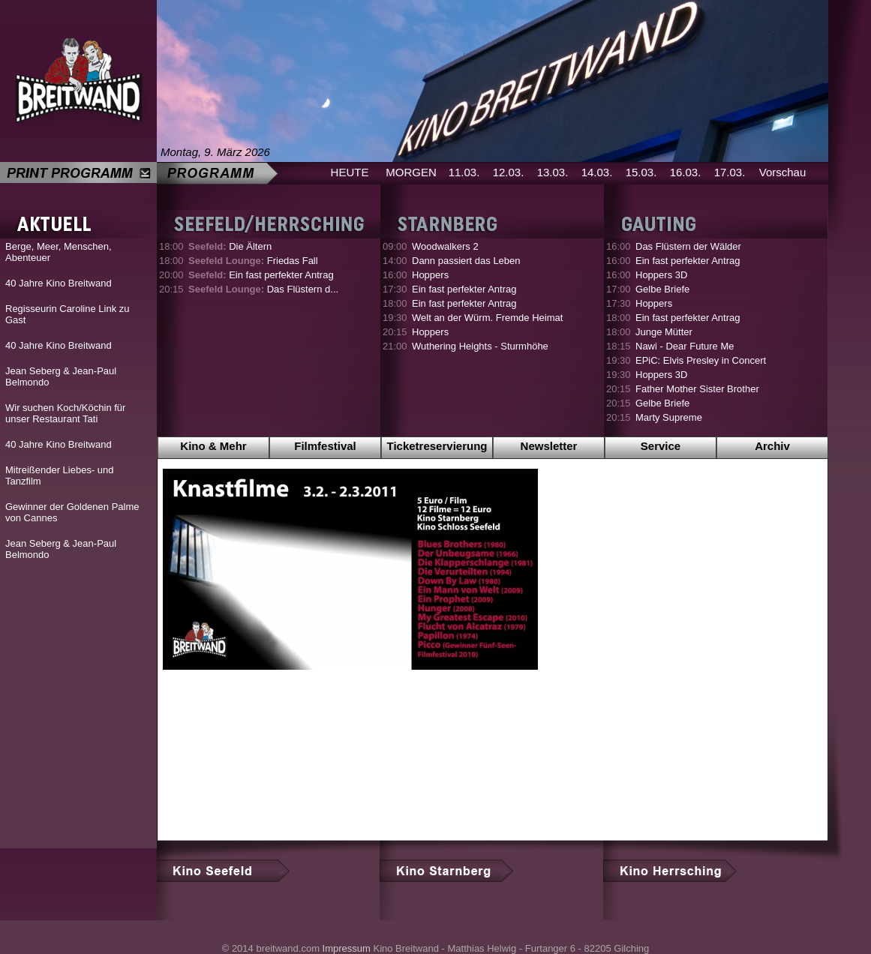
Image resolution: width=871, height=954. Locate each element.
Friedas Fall (253, 260)
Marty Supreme (668, 417)
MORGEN (411, 172)
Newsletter (549, 446)
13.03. (553, 172)
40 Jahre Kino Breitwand (58, 283)
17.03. (730, 172)
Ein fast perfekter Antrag (261, 274)
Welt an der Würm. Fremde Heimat (487, 317)
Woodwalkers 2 (445, 246)
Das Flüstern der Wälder (688, 246)
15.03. (641, 172)
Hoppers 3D (661, 274)
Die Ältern (230, 246)
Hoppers (430, 274)
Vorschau (782, 172)
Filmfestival (325, 446)
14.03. (597, 172)
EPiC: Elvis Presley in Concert (700, 360)
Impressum (347, 948)
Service (660, 446)
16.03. (685, 172)
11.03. (464, 172)
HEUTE (350, 172)
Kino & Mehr (213, 446)
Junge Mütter (663, 332)
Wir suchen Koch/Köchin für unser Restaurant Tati (65, 413)
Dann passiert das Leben (466, 260)
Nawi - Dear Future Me (684, 346)
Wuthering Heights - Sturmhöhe (480, 346)
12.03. (508, 172)
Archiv (772, 446)
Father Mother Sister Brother (697, 388)
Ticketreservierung (437, 446)
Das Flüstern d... (263, 289)
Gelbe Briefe (662, 289)
